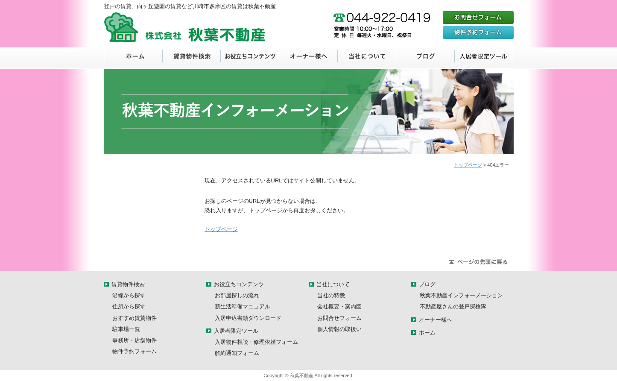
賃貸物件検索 (191, 58)
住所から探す (129, 306)
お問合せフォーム (339, 318)
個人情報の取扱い (339, 329)
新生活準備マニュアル (242, 306)
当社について (367, 58)
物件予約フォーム (134, 351)
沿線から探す (129, 295)
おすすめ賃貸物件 (134, 318)
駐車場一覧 (126, 329)
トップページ (468, 164)
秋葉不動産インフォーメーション (461, 295)
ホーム (133, 58)
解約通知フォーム (237, 353)
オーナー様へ (308, 58)
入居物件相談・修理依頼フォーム (256, 342)
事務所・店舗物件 (134, 340)
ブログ (425, 58)
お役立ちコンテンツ (250, 58)
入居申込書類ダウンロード (248, 318)
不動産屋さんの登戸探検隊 (453, 306)
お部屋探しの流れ (237, 295)
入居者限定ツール (484, 58)
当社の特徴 (331, 295)
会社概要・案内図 (339, 306)
